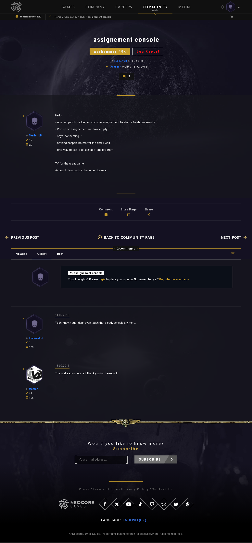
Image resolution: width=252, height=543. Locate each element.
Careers (123, 7)
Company (95, 7)
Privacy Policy (135, 490)
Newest (21, 255)
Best (61, 255)
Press (84, 490)
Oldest (42, 255)
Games (68, 7)
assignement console (86, 274)
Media (184, 7)
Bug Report (149, 52)
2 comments (126, 250)
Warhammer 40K (110, 52)
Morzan (116, 67)
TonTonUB (120, 61)
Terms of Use (106, 490)
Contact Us (162, 490)
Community (155, 7)
